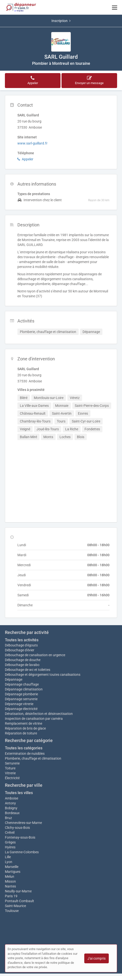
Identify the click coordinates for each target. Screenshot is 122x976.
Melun (9, 876)
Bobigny (11, 808)
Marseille (11, 867)
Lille (8, 857)
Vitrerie (10, 773)
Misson (10, 881)
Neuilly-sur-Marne (18, 891)
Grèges (10, 842)
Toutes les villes (19, 792)
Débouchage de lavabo (22, 665)
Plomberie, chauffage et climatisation (33, 758)
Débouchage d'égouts (21, 645)
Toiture (10, 768)
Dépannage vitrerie (19, 704)
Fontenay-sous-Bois (20, 837)
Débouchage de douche (22, 660)
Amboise (11, 798)
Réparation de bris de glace (25, 728)
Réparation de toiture (21, 733)
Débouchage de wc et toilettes (27, 670)
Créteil (9, 832)
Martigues (12, 872)
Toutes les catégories (23, 748)
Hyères (10, 847)
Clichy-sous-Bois (17, 828)
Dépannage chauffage (22, 684)
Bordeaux (12, 813)
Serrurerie (12, 763)
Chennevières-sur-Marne (23, 823)
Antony (10, 803)
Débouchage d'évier (19, 650)
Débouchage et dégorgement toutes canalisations (42, 675)
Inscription (61, 21)
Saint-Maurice (15, 906)
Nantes (10, 886)
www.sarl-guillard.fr (32, 143)
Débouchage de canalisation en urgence (35, 655)
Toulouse (12, 911)
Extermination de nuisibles (25, 753)
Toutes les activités (21, 640)
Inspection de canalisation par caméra (34, 719)
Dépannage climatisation (24, 689)
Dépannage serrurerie (21, 699)
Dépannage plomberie (21, 694)
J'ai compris (96, 958)
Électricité (12, 778)
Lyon (8, 862)
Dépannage (13, 679)
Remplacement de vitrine (23, 723)
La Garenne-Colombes (22, 852)
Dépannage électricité (21, 709)
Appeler (25, 159)
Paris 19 (11, 896)
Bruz (8, 818)
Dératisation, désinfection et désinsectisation (39, 714)
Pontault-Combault (19, 901)
